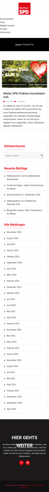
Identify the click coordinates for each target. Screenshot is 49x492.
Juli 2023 (11, 299)
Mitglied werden (7, 25)
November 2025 (14, 232)
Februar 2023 (13, 323)
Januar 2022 (12, 354)
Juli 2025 (11, 244)
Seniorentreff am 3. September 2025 (24, 195)
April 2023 (11, 317)
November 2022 (14, 330)
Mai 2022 (11, 336)
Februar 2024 (13, 281)
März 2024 (12, 275)
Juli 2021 (11, 372)
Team (2, 22)
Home (18, 44)
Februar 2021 (13, 391)
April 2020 (11, 409)
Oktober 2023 (13, 293)
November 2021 (14, 360)
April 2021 (11, 384)
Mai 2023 (11, 311)
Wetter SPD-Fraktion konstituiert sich (24, 95)
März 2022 (12, 342)
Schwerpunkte (6, 19)
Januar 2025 (12, 250)
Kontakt (3, 29)
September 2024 (14, 263)
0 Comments (19, 101)
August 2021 (12, 366)
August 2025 (12, 238)
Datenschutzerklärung (20, 485)
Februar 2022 (13, 348)
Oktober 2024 (13, 256)
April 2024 (11, 269)
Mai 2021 (11, 378)
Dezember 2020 (14, 397)
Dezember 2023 (14, 287)
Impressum (5, 32)
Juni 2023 (11, 305)
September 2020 (14, 403)
